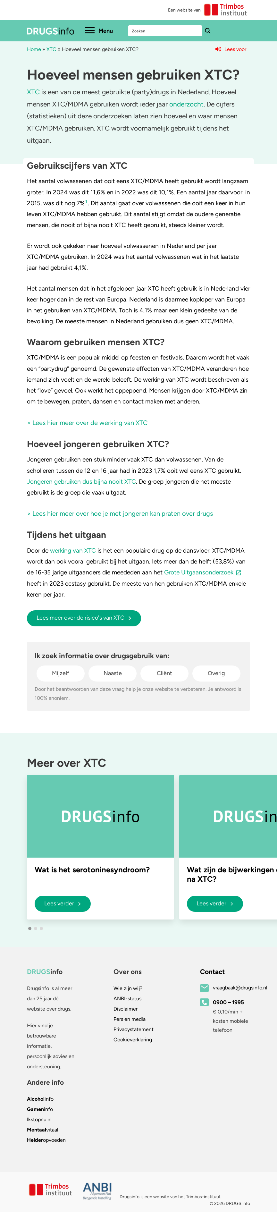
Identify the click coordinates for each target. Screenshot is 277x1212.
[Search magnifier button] (207, 30)
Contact (212, 972)
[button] (29, 928)
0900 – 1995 (228, 1002)
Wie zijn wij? (127, 988)
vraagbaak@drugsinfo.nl (240, 988)
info (40, 1099)
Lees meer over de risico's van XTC (84, 617)
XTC (51, 49)
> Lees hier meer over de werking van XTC (87, 423)
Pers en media (129, 1019)
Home (34, 49)
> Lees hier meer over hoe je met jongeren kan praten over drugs (120, 513)
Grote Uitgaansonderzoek (198, 572)
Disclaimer (125, 1009)
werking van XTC (73, 550)
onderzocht (186, 104)
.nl (39, 1119)
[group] (100, 847)
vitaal (42, 1130)
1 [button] (86, 201)
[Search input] (165, 31)
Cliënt (164, 673)
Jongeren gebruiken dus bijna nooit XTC (81, 481)
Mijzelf (60, 673)
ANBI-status (127, 999)
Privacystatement (133, 1029)
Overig (216, 673)
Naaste (113, 673)
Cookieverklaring (132, 1040)
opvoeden (46, 1140)
